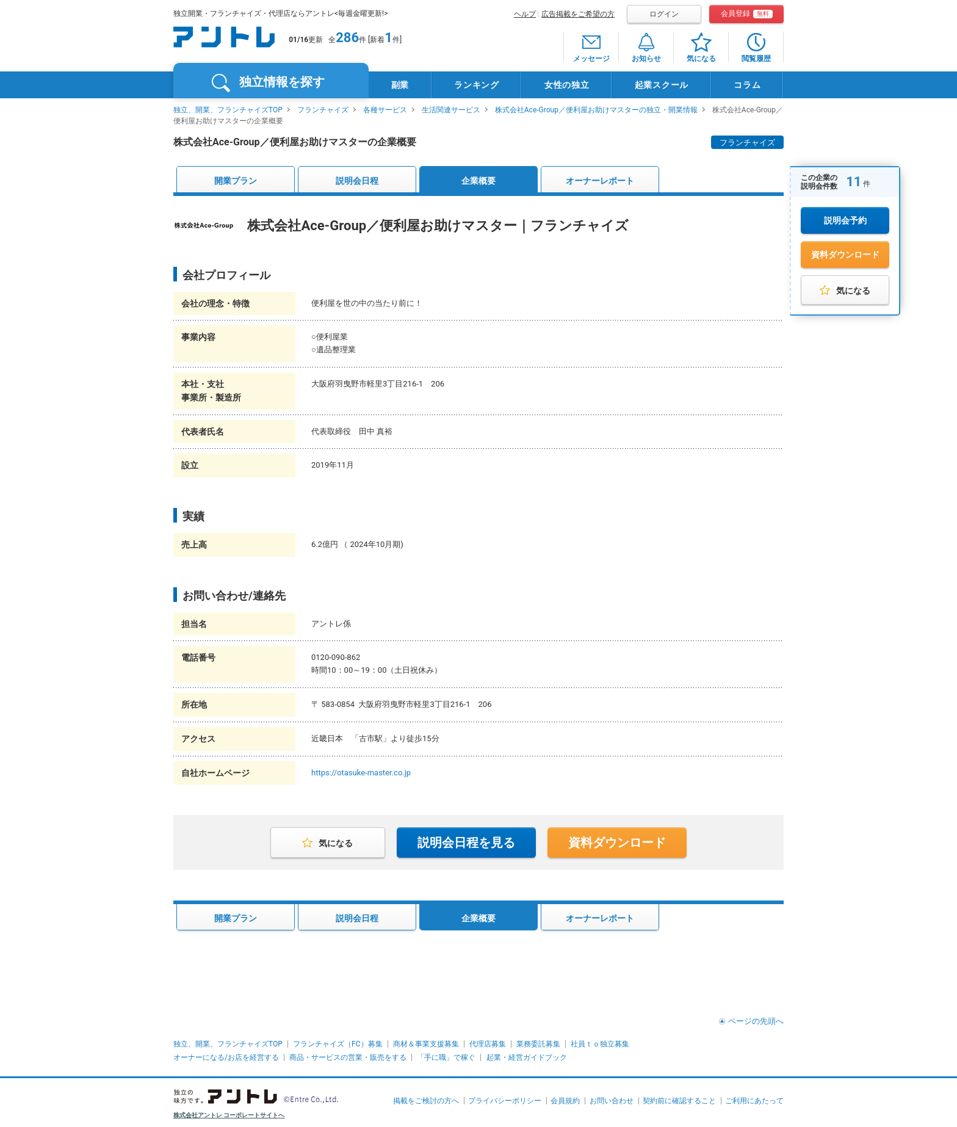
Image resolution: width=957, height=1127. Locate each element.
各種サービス (385, 110)
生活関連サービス (451, 110)
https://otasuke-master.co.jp (361, 772)
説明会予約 (845, 220)
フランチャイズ (322, 110)
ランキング (476, 85)
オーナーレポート (600, 181)
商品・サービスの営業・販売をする (347, 1057)
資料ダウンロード (845, 254)
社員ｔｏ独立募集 (600, 1044)
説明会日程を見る (466, 842)
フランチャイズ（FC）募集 (337, 1044)
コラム (747, 85)
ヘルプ (525, 14)
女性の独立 (567, 85)
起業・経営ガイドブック (526, 1057)
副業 (400, 85)
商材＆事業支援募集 (426, 1044)
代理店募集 (487, 1044)
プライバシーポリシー (504, 1100)
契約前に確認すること (679, 1100)
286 (347, 37)
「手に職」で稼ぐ (446, 1057)
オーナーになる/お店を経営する (226, 1057)
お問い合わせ (612, 1100)
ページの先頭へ (756, 1021)
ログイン (664, 14)
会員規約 (565, 1100)
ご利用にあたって (754, 1100)
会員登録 (747, 13)
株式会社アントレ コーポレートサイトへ (229, 1115)
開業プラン (235, 181)
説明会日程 (357, 181)
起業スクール (661, 85)
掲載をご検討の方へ (426, 1100)
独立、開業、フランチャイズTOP (228, 110)
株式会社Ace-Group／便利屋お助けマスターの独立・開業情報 (596, 110)
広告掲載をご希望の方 (578, 14)
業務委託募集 (538, 1044)
